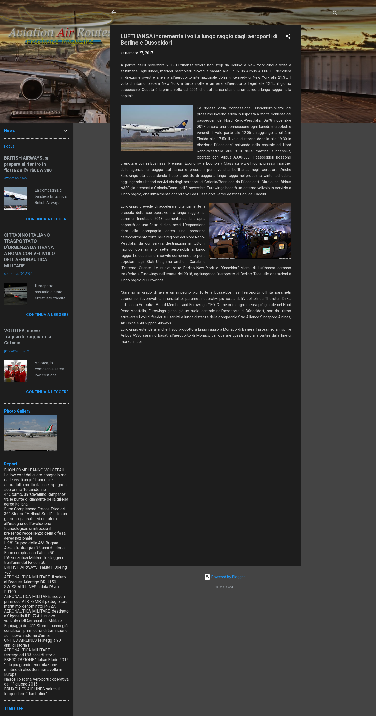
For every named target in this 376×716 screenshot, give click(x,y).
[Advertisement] (322, 102)
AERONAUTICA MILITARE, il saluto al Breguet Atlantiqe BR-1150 (35, 579)
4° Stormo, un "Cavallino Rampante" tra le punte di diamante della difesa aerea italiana (36, 499)
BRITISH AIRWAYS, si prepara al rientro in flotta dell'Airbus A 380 (28, 164)
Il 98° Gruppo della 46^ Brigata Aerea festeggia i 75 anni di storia (34, 545)
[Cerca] (335, 14)
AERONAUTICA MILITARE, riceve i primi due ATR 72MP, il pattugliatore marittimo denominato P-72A (36, 601)
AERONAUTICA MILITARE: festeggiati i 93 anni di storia (29, 652)
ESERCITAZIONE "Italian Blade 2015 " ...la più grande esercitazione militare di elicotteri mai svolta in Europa (36, 667)
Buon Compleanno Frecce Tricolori (34, 509)
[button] (288, 37)
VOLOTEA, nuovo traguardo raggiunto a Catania (27, 336)
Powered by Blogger (224, 577)
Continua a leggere (47, 219)
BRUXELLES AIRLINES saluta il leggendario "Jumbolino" (32, 691)
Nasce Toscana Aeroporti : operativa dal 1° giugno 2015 (36, 682)
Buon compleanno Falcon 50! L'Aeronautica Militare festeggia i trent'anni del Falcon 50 (33, 557)
